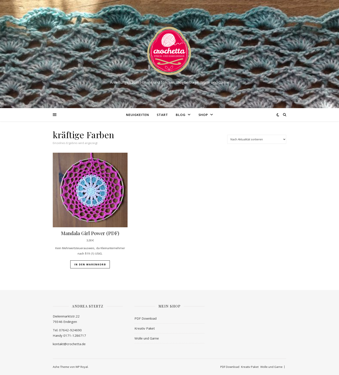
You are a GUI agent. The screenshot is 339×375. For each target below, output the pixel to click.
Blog (180, 114)
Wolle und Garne (146, 338)
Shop (203, 114)
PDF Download (145, 318)
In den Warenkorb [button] (90, 264)
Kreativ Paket (144, 328)
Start (162, 114)
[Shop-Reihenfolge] (256, 139)
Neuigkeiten (137, 114)
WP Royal (81, 367)
